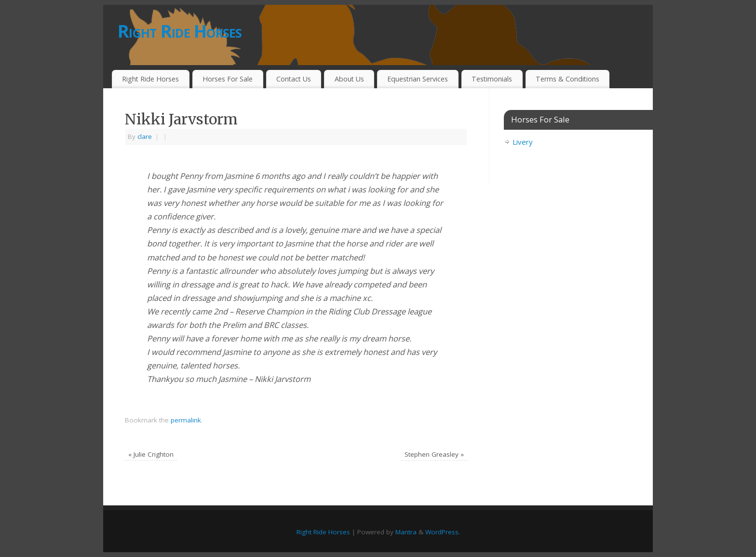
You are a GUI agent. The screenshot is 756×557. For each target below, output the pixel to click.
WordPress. (442, 532)
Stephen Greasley (434, 454)
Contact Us (293, 78)
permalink (186, 420)
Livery (523, 142)
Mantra (406, 532)
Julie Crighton (151, 454)
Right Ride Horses (180, 31)
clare (144, 136)
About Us (349, 78)
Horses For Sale (227, 78)
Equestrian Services (417, 78)
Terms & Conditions (567, 78)
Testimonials (492, 78)
